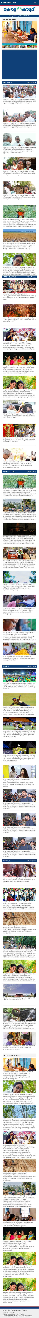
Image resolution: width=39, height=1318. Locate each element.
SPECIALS (6, 861)
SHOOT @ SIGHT (9, 471)
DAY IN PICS (7, 82)
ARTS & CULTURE (9, 277)
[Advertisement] (19, 64)
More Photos (31, 82)
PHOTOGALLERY (8, 2)
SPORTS (6, 666)
